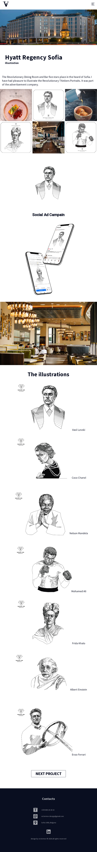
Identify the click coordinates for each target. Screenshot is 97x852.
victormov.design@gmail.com (52, 816)
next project (49, 773)
